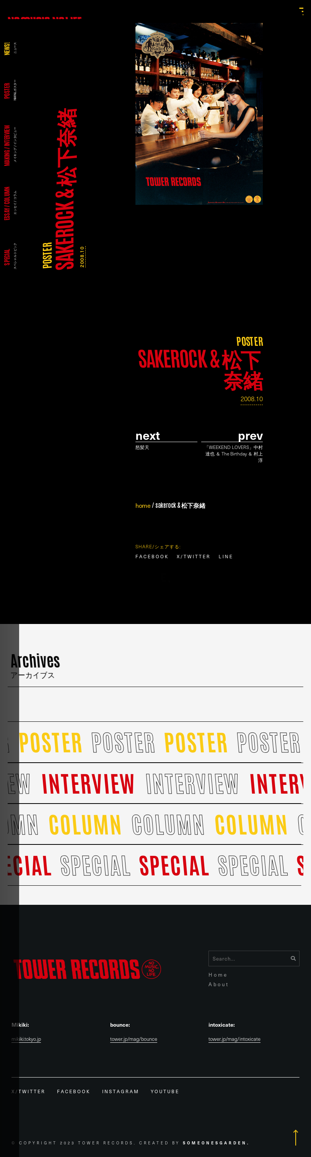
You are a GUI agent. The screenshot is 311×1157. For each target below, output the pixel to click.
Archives (35, 666)
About (218, 984)
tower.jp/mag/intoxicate (234, 1039)
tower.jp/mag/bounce (133, 1039)
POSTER (46, 255)
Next (147, 435)
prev (250, 435)
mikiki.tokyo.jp (26, 1039)
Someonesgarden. (216, 1143)
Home (218, 974)
